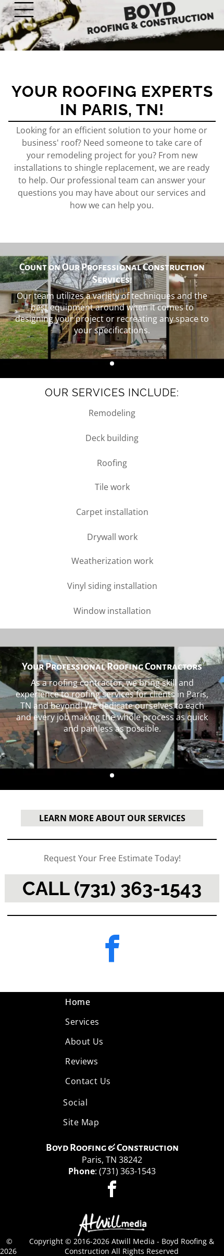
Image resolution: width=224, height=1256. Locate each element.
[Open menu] (24, 9)
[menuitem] (112, 1002)
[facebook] (112, 950)
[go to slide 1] (112, 363)
